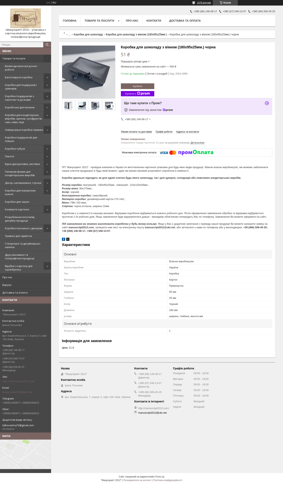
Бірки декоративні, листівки (22, 164)
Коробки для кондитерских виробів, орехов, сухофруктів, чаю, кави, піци (23, 118)
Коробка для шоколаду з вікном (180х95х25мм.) (136, 34)
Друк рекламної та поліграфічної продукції (19, 256)
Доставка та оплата (15, 292)
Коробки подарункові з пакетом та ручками (19, 97)
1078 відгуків (204, 2)
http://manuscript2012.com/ (18, 381)
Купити (137, 86)
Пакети (9, 156)
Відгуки (6, 285)
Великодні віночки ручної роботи (21, 67)
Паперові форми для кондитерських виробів (20, 173)
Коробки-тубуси (15, 148)
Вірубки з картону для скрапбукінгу (18, 267)
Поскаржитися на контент (137, 480)
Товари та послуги (13, 58)
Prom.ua (159, 476)
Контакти (153, 20)
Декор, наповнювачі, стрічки (23, 183)
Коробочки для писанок (20, 107)
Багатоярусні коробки (18, 77)
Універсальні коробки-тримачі (24, 130)
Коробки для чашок (17, 201)
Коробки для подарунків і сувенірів (21, 86)
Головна (69, 20)
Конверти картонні (17, 209)
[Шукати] (47, 45)
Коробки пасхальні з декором (23, 228)
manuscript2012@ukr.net (17, 392)
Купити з (137, 94)
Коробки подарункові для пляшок (21, 139)
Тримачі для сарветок (18, 236)
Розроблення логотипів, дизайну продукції (20, 218)
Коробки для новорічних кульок (20, 192)
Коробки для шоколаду (88, 34)
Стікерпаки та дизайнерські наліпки (22, 245)
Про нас (7, 277)
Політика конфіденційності (167, 480)
